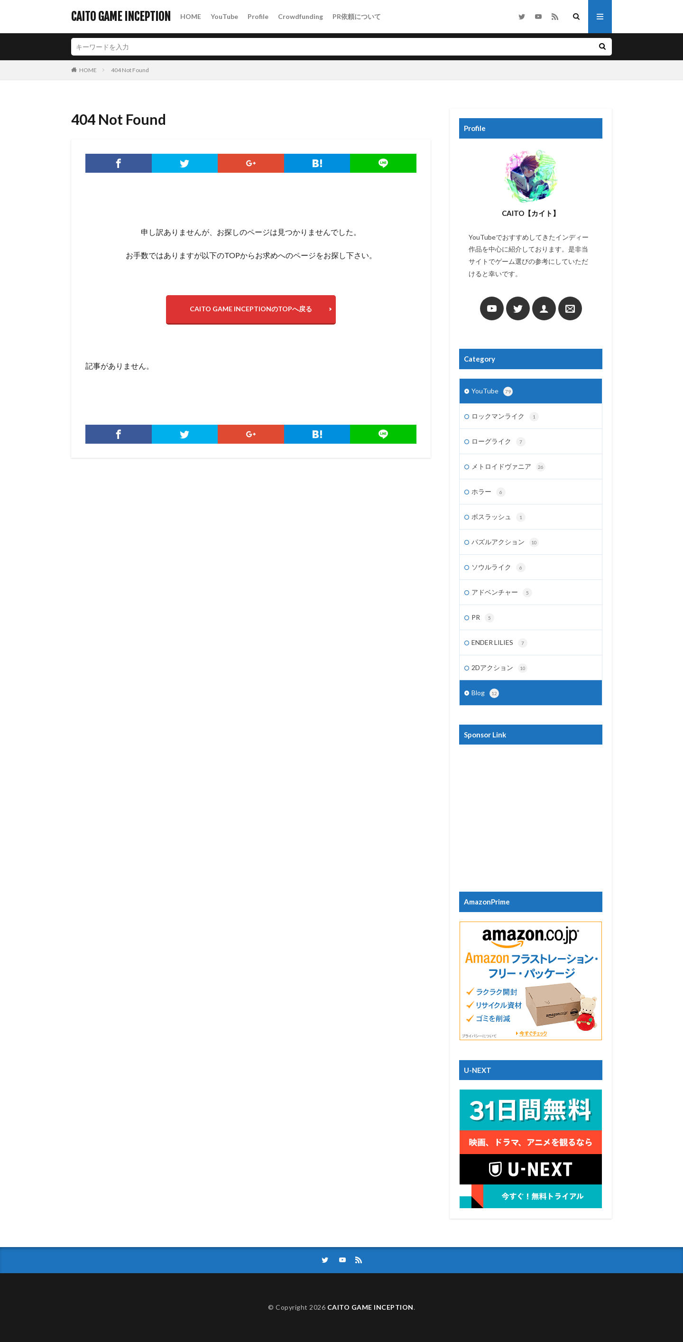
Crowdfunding (300, 16)
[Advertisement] (530, 813)
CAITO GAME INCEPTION (121, 16)
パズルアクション (505, 542)
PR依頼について (356, 16)
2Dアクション (499, 668)
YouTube (224, 16)
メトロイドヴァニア (508, 467)
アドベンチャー (501, 592)
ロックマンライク (505, 416)
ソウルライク (498, 567)
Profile (258, 16)
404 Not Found (130, 70)
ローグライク (498, 442)
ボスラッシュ (498, 517)
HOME (190, 16)
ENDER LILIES (499, 643)
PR (482, 618)
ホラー (488, 492)
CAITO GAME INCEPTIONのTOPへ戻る (251, 309)
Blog (485, 693)
